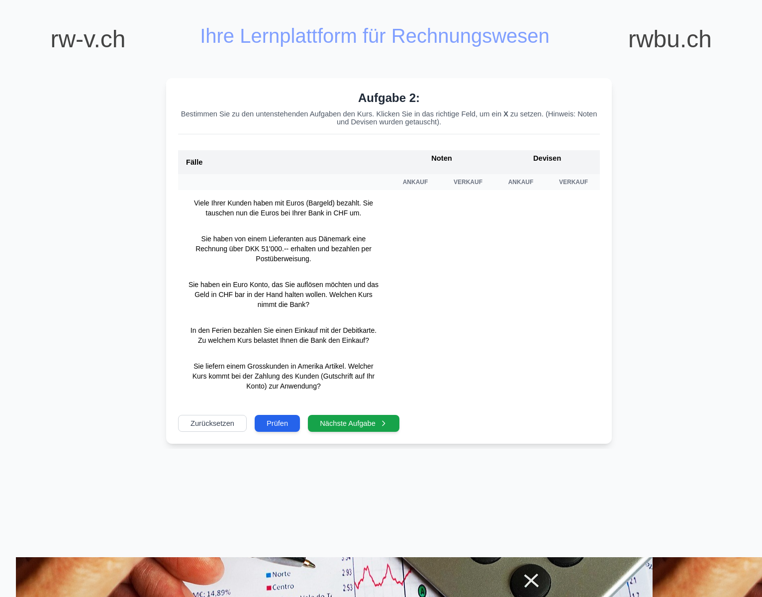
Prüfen (277, 423)
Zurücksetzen (212, 423)
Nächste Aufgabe (353, 423)
